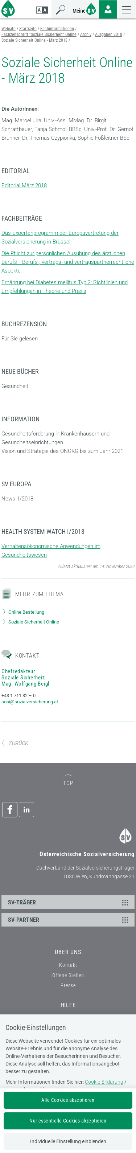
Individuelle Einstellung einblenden (68, 1141)
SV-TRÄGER (69, 902)
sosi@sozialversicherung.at (29, 701)
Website (8, 28)
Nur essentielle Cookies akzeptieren (68, 1121)
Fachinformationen (57, 28)
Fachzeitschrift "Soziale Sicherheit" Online (39, 34)
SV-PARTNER (69, 919)
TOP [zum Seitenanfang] (68, 780)
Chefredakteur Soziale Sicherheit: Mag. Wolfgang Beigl (25, 677)
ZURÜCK (14, 743)
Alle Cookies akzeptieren (67, 1100)
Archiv (85, 34)
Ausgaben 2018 (108, 34)
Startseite (28, 28)
